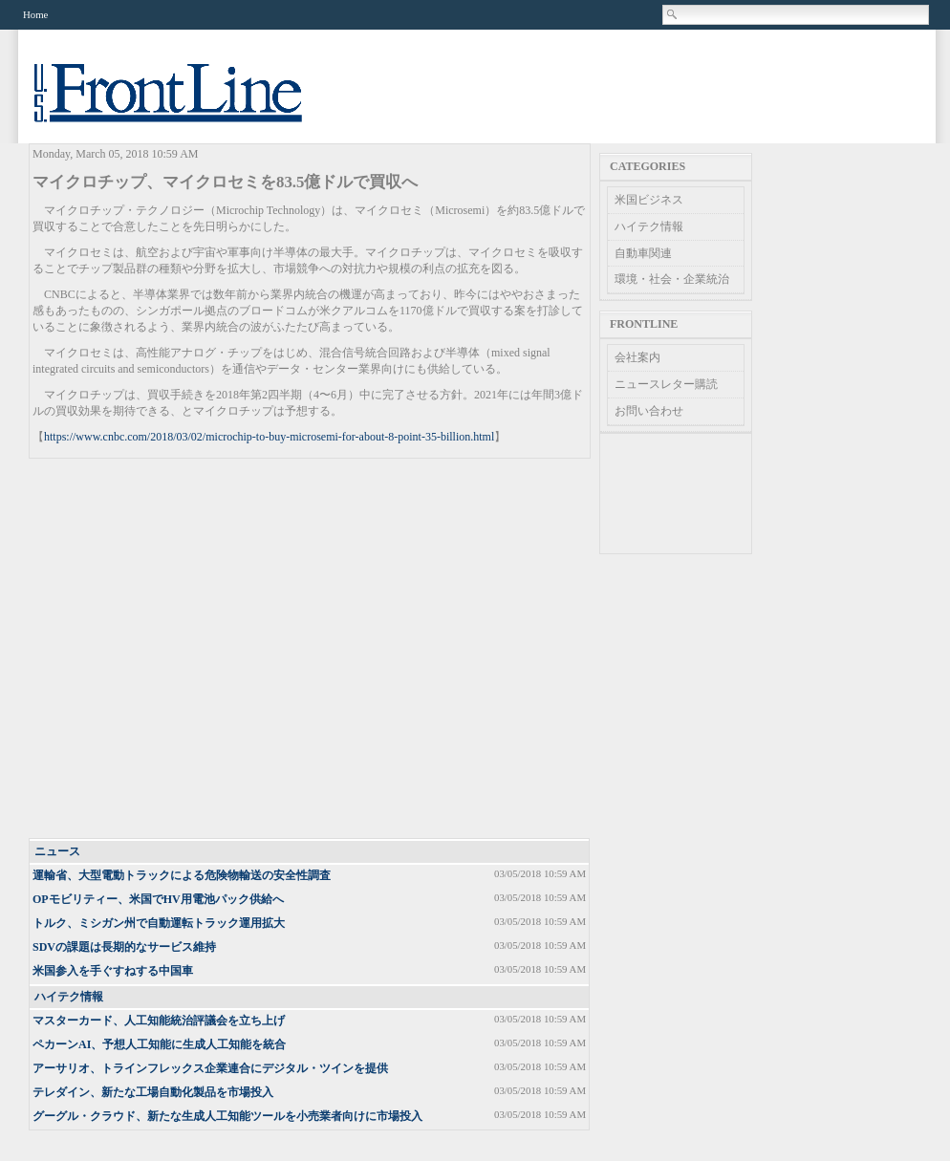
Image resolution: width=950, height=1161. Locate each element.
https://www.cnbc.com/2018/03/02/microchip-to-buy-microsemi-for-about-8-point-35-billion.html (269, 436)
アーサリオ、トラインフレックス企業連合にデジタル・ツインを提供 (210, 1068)
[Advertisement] (179, 649)
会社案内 (637, 357)
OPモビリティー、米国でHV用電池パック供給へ (158, 899)
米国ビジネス (649, 199)
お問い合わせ (649, 411)
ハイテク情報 (68, 996)
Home (35, 14)
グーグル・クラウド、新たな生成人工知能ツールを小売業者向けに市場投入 (227, 1116)
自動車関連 (643, 253)
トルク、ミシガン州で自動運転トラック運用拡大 (158, 923)
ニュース (57, 851)
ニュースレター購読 (666, 384)
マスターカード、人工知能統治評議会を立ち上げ (158, 1020)
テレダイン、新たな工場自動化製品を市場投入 (152, 1092)
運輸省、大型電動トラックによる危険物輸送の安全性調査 (181, 875)
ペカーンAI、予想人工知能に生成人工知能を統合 (159, 1044)
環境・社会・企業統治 (672, 279)
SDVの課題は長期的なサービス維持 (124, 947)
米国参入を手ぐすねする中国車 (112, 971)
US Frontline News (187, 103)
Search (672, 14)
